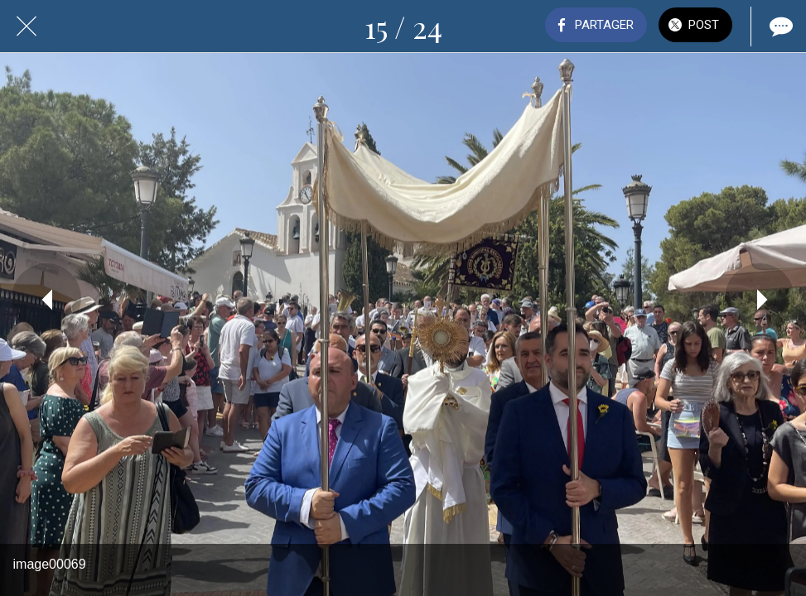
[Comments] (779, 26)
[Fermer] (26, 26)
